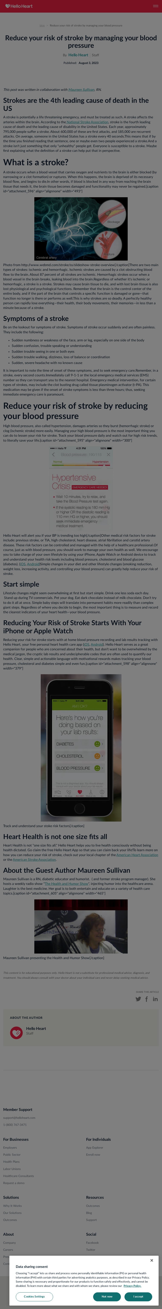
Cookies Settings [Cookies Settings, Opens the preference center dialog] (34, 1296)
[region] (84, 1281)
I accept (138, 1296)
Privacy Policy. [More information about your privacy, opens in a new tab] (132, 1286)
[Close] (151, 1260)
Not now (107, 1296)
